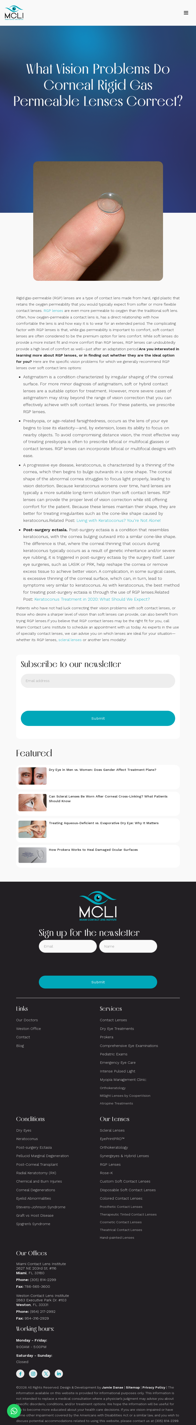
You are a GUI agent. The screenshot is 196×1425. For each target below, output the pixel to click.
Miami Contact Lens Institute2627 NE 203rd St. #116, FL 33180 (41, 1268)
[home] (14, 13)
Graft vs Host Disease (35, 1215)
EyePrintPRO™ (112, 1138)
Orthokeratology (113, 1088)
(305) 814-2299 (43, 1279)
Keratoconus (27, 1138)
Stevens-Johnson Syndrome (40, 1207)
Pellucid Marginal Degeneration (42, 1156)
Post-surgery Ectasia (34, 1147)
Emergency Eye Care (118, 1062)
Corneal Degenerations (35, 1190)
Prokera (106, 1037)
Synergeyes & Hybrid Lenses (124, 1156)
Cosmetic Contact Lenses (121, 1222)
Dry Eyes (23, 1130)
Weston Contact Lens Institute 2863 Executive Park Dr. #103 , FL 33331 (43, 1300)
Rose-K (106, 1173)
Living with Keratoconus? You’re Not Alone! (118, 520)
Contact (23, 1037)
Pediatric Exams (113, 1054)
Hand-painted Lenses (117, 1237)
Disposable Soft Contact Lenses (128, 1190)
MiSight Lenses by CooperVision (125, 1095)
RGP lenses (53, 310)
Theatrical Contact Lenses (121, 1230)
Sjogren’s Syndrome (33, 1224)
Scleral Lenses (112, 1130)
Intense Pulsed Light (117, 1071)
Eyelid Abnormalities (33, 1198)
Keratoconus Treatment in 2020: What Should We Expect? (92, 599)
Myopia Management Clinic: (123, 1079)
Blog (20, 1045)
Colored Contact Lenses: (121, 1198)
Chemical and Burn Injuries (39, 1181)
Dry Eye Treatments (117, 1028)
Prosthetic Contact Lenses (121, 1207)
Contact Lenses (113, 1020)
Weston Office (28, 1028)
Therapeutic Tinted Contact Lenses (128, 1214)
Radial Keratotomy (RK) (36, 1173)
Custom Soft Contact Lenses (125, 1181)
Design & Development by (91, 1387)
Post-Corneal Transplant (37, 1164)
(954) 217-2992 (42, 1311)
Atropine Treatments (116, 1103)
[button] (186, 13)
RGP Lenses (110, 1164)
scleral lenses (70, 640)
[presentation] (56, 699)
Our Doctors (27, 1020)
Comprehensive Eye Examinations (129, 1045)
